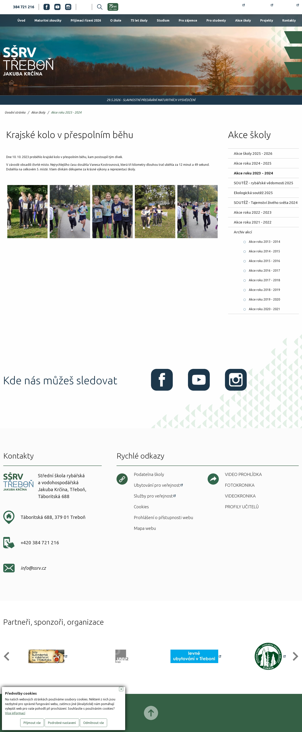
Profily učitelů (242, 506)
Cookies (141, 506)
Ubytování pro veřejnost (157, 485)
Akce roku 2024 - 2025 (253, 163)
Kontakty (289, 20)
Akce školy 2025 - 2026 (253, 153)
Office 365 (288, 7)
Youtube (57, 7)
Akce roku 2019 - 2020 (264, 299)
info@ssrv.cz (33, 568)
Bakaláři (261, 7)
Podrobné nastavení (62, 722)
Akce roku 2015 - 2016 (264, 261)
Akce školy (243, 20)
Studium (163, 20)
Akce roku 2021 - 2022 (253, 222)
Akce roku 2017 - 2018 (264, 280)
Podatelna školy (149, 474)
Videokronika (240, 495)
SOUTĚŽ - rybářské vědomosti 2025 (263, 183)
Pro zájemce (188, 20)
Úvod (21, 20)
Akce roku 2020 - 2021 (264, 309)
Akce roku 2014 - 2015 (264, 251)
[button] (8, 656)
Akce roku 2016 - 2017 (264, 270)
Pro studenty (216, 20)
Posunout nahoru (151, 713)
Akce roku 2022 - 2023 (253, 212)
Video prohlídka (243, 474)
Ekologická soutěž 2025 (253, 193)
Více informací (15, 713)
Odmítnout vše (93, 722)
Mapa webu (145, 528)
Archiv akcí (243, 232)
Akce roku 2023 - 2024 (66, 112)
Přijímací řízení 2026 (86, 20)
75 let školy (139, 20)
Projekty (266, 20)
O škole (115, 20)
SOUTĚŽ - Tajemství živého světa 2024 (266, 202)
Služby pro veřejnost (153, 495)
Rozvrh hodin (231, 7)
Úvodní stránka (15, 112)
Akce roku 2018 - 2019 (264, 289)
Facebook (47, 7)
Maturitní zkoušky (47, 20)
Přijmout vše (32, 722)
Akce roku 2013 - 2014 (264, 241)
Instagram (68, 7)
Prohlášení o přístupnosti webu (163, 517)
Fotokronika (239, 485)
